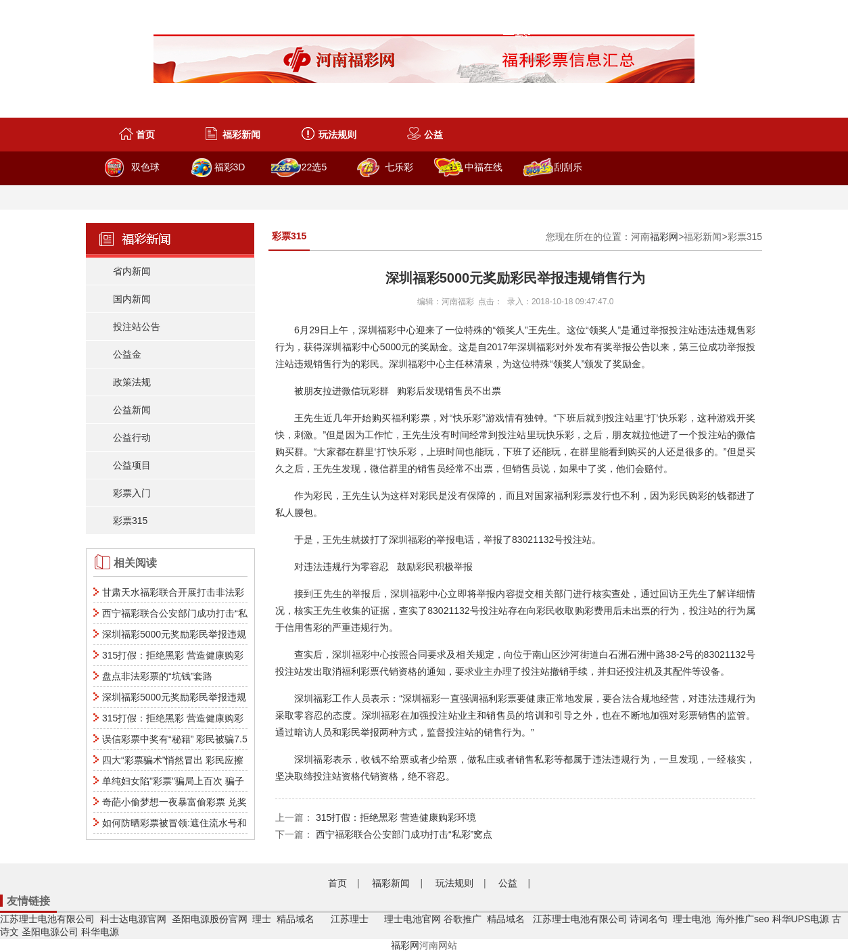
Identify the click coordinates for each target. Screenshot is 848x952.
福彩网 (664, 236)
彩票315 (130, 520)
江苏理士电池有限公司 (47, 918)
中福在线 (483, 167)
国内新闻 (132, 298)
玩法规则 (337, 134)
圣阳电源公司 (50, 931)
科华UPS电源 (801, 918)
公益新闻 (132, 409)
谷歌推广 (462, 918)
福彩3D (229, 167)
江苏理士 (350, 918)
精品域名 (297, 918)
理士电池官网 (412, 918)
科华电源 (100, 931)
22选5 (314, 167)
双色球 (145, 167)
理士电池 (692, 918)
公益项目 (132, 465)
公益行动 (132, 437)
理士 (261, 918)
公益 (433, 134)
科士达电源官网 (133, 918)
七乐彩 (399, 167)
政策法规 (132, 382)
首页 (145, 134)
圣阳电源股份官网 (210, 918)
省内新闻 (132, 271)
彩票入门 (132, 492)
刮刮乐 (568, 167)
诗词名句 (648, 918)
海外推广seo (743, 918)
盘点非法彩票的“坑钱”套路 (157, 676)
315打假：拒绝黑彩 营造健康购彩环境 (396, 817)
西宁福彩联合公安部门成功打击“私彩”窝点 (404, 834)
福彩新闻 (241, 134)
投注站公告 (136, 326)
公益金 (127, 354)
